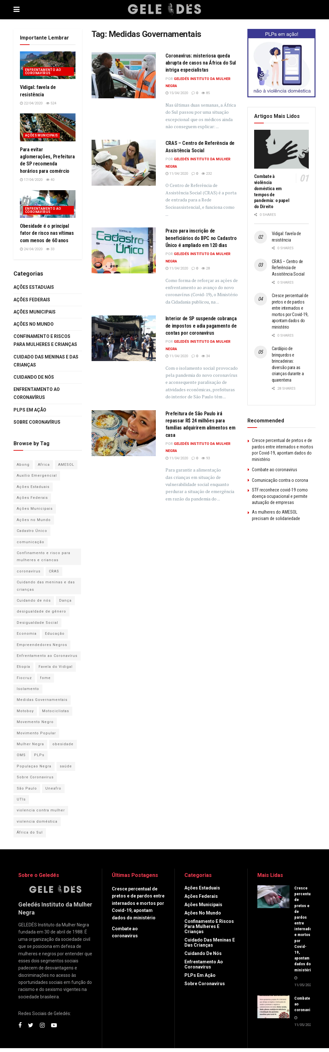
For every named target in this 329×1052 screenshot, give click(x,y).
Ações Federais (31, 299)
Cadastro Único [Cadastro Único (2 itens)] (32, 531)
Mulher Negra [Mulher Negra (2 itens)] (30, 744)
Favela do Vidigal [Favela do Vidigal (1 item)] (56, 667)
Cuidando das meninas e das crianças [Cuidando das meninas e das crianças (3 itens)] (46, 585)
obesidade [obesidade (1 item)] (63, 744)
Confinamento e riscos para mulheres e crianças (45, 340)
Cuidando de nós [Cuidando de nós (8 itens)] (34, 600)
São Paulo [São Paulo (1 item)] (27, 788)
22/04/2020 (31, 103)
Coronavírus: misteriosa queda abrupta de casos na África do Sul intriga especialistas (200, 63)
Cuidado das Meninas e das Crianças (45, 360)
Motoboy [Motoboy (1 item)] (25, 711)
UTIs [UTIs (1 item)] (21, 799)
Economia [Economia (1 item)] (27, 634)
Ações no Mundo (33, 324)
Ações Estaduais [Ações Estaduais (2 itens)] (33, 487)
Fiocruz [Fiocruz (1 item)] (24, 678)
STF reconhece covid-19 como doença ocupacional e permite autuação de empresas (280, 496)
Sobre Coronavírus (36, 422)
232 (206, 174)
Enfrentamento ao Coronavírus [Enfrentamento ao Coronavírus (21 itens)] (47, 656)
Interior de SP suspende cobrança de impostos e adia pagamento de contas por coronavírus (201, 325)
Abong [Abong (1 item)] (23, 465)
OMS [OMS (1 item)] (21, 755)
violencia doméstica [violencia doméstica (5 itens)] (37, 821)
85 (205, 93)
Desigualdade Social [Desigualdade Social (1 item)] (37, 623)
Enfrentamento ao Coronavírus (43, 71)
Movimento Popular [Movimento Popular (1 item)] (36, 733)
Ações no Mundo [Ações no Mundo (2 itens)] (34, 520)
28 (205, 268)
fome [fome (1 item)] (45, 678)
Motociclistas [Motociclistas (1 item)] (55, 711)
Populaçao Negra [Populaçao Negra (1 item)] (34, 766)
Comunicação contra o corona (280, 480)
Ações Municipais (41, 135)
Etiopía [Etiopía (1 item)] (23, 667)
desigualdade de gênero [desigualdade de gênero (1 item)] (41, 611)
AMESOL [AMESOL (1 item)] (66, 465)
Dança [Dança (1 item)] (65, 600)
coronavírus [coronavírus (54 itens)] (28, 571)
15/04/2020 (176, 93)
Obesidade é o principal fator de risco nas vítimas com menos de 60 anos (47, 233)
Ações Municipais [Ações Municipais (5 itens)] (35, 509)
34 (205, 356)
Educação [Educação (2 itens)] (55, 634)
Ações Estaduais (33, 287)
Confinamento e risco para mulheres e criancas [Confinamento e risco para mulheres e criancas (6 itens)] (43, 556)
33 (50, 249)
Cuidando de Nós (33, 377)
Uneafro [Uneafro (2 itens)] (53, 788)
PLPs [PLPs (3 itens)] (39, 755)
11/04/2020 (176, 174)
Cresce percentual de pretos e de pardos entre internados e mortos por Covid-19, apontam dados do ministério (138, 903)
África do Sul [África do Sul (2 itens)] (30, 832)
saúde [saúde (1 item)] (66, 766)
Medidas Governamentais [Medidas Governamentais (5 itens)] (42, 700)
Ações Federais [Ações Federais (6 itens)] (32, 498)
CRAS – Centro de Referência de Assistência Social (288, 268)
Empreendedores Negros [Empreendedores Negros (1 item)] (42, 645)
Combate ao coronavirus (274, 469)
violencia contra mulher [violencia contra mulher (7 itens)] (41, 810)
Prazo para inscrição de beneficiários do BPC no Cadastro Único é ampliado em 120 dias (201, 238)
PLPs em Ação (29, 409)
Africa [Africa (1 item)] (44, 465)
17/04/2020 (31, 180)
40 (50, 180)
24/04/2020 (31, 249)
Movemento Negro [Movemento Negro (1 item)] (35, 722)
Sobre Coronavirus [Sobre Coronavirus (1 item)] (35, 777)
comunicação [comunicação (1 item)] (30, 542)
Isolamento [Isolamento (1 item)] (28, 689)
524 (51, 103)
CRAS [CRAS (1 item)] (54, 571)
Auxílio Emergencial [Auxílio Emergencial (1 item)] (37, 475)
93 (205, 458)
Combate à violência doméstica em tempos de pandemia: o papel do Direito (271, 191)
